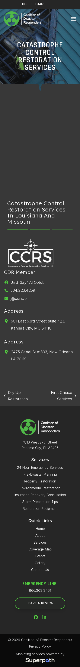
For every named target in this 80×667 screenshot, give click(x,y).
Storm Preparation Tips (40, 502)
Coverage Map (40, 549)
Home (40, 529)
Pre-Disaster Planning (40, 474)
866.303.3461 (33, 4)
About (40, 535)
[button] (73, 19)
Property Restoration (40, 481)
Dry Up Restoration (16, 396)
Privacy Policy (40, 646)
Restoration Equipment (40, 508)
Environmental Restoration (40, 488)
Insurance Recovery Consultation (40, 495)
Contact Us (40, 570)
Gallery (40, 563)
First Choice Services (58, 396)
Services (40, 542)
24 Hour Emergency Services (40, 467)
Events (40, 556)
